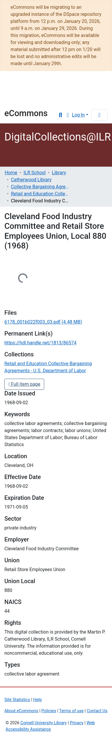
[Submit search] (60, 115)
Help (37, 699)
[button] (67, 115)
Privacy (77, 722)
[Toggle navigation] (99, 115)
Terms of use (71, 710)
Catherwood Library (31, 179)
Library (21, 100)
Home (11, 172)
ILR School (34, 172)
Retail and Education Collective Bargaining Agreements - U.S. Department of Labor (40, 194)
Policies (49, 710)
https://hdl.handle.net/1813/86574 (40, 343)
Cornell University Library (43, 722)
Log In (78, 115)
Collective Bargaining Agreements (40, 186)
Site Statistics (17, 699)
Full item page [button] (24, 384)
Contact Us (97, 710)
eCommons (26, 113)
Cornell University (33, 84)
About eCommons (21, 710)
